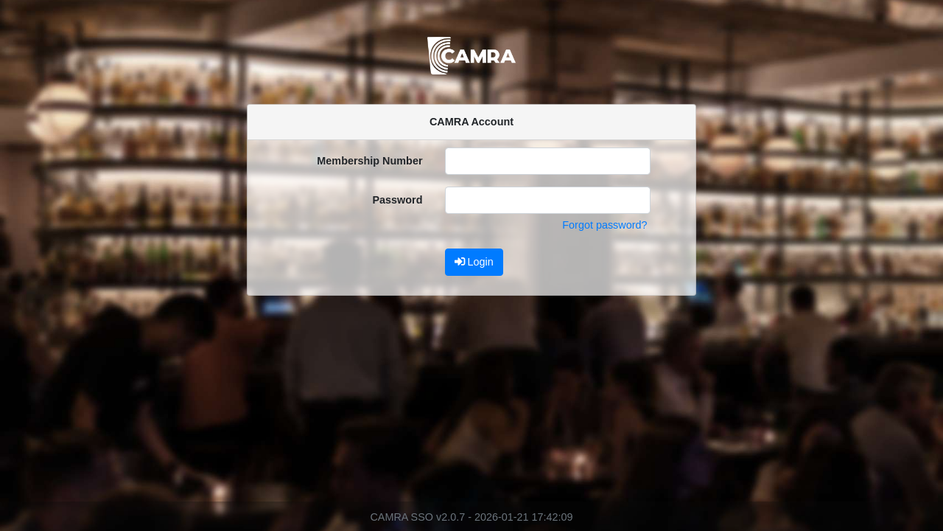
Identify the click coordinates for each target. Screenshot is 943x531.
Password (398, 200)
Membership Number (369, 161)
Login (474, 262)
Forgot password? (604, 225)
